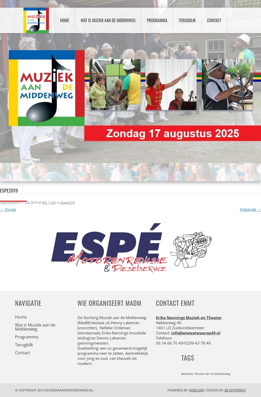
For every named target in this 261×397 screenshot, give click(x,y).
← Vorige (8, 209)
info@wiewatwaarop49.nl (195, 332)
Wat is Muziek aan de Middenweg (108, 20)
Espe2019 (67, 202)
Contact (214, 20)
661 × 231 (49, 202)
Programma (157, 20)
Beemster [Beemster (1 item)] (187, 374)
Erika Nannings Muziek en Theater (189, 317)
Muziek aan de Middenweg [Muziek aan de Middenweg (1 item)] (212, 374)
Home (64, 20)
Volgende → (250, 209)
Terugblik (187, 20)
